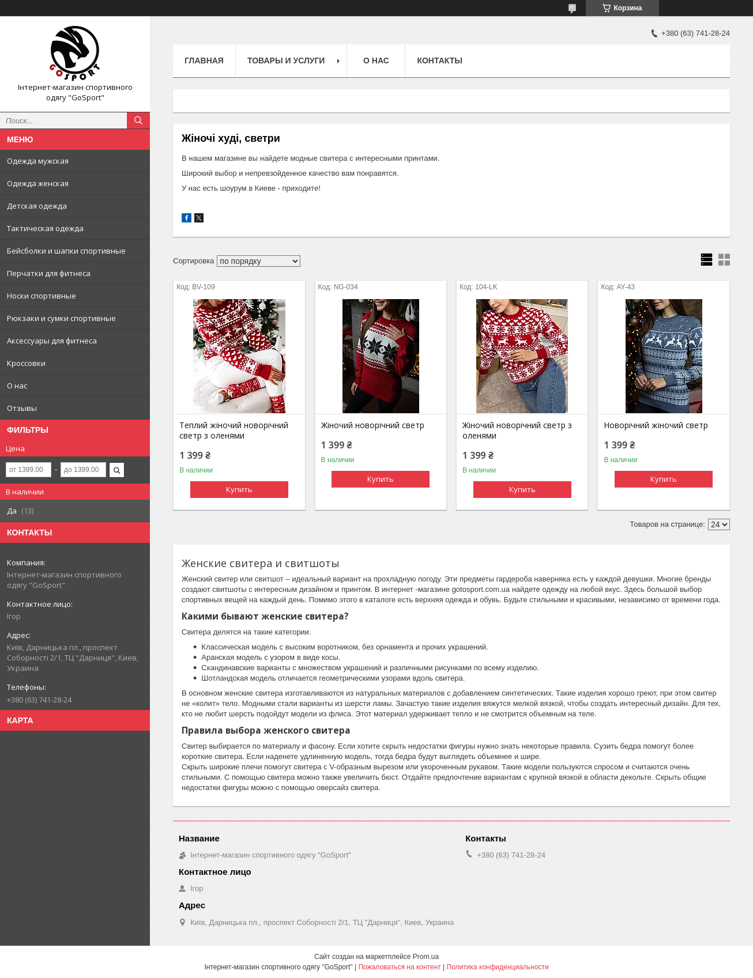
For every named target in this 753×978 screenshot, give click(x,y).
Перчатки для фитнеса (49, 273)
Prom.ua (426, 957)
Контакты (439, 60)
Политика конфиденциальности (498, 967)
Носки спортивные (41, 295)
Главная (204, 60)
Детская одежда (37, 206)
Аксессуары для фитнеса (52, 340)
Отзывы (22, 408)
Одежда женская (38, 183)
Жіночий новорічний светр (372, 425)
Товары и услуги (286, 60)
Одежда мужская (38, 161)
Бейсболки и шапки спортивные (66, 251)
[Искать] (138, 120)
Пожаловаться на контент (399, 967)
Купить (239, 489)
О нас (17, 385)
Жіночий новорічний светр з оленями (517, 430)
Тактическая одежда (45, 228)
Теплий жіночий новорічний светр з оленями (233, 430)
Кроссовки (26, 363)
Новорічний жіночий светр (656, 425)
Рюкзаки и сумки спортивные (61, 318)
